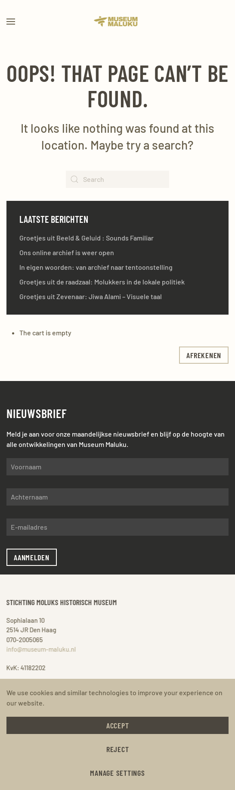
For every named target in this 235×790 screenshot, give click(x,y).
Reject (117, 749)
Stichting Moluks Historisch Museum (61, 602)
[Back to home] (117, 21)
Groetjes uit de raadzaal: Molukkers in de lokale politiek (102, 282)
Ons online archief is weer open (66, 252)
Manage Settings (117, 773)
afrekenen (203, 355)
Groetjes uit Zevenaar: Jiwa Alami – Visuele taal (90, 296)
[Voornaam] (117, 466)
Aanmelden (31, 557)
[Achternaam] (117, 497)
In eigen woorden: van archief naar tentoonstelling (96, 267)
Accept (117, 725)
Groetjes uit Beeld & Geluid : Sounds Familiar (86, 238)
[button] (10, 21)
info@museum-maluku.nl (40, 649)
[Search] (117, 179)
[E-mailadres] (117, 527)
